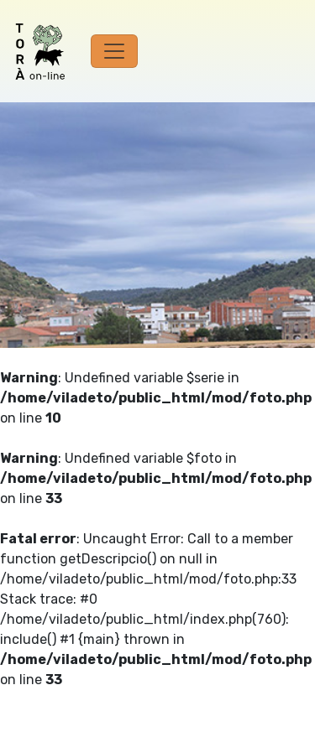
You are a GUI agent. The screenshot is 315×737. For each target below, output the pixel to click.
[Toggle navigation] (114, 51)
